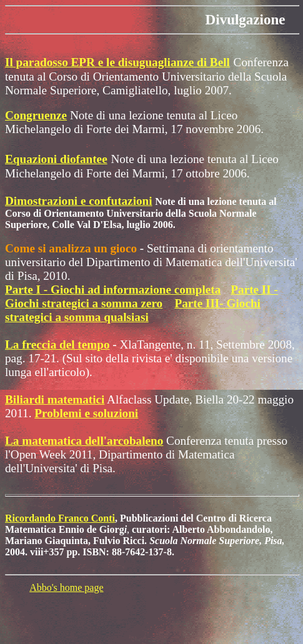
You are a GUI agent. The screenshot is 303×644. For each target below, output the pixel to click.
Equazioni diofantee (56, 159)
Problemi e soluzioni (86, 413)
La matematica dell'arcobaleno (84, 440)
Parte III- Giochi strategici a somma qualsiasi (133, 310)
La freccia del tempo (57, 344)
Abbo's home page (66, 587)
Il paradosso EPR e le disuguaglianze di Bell (117, 62)
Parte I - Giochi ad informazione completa (113, 289)
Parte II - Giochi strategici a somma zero (141, 296)
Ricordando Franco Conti (60, 518)
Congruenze (36, 115)
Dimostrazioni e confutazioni (78, 200)
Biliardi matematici (54, 399)
